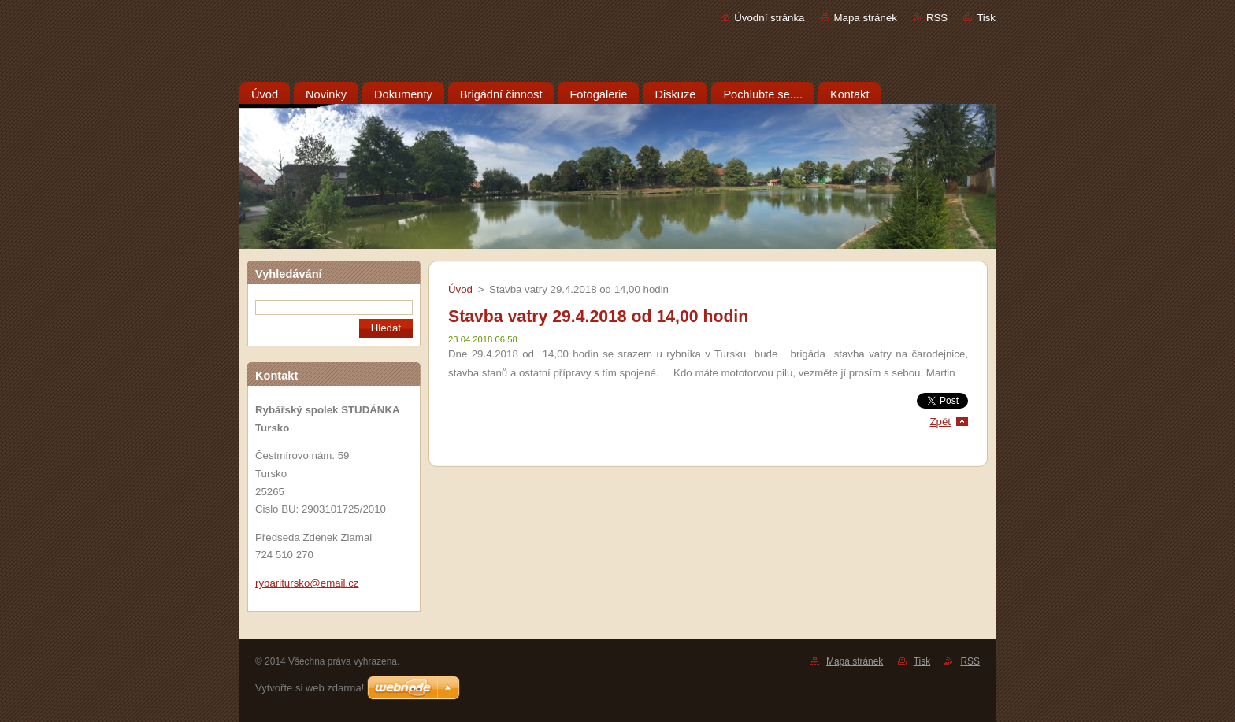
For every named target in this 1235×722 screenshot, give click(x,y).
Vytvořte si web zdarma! (309, 688)
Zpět (940, 422)
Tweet (954, 399)
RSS (937, 18)
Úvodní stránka (769, 18)
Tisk (986, 18)
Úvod (460, 289)
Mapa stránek (865, 18)
